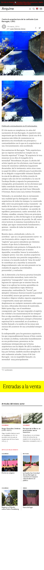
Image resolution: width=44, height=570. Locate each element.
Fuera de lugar (28, 507)
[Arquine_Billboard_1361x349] (22, 391)
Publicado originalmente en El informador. (19, 126)
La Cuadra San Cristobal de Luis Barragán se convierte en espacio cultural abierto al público (31, 476)
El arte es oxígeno (8, 473)
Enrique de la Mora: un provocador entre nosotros (32, 430)
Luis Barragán (8, 370)
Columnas (5, 425)
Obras (25, 488)
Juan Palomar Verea (17, 29)
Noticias (26, 453)
